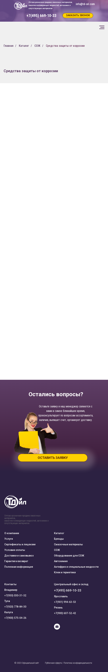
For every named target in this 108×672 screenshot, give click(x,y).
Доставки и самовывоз (19, 555)
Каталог (24, 45)
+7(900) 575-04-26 (15, 617)
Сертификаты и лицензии (20, 544)
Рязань (58, 607)
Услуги (8, 538)
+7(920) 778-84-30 (15, 606)
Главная (8, 45)
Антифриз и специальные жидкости (76, 566)
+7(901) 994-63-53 (65, 602)
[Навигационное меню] (101, 27)
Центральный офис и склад (71, 584)
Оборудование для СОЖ (69, 555)
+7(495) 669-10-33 (67, 590)
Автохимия (61, 561)
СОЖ (37, 45)
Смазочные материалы (68, 544)
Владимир (10, 589)
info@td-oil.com (85, 4)
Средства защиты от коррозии (65, 45)
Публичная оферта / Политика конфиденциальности (68, 663)
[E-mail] (57, 628)
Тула (7, 601)
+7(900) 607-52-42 (65, 613)
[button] (78, 15)
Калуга (8, 612)
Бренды (59, 538)
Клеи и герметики (65, 572)
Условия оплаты (14, 550)
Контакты (10, 584)
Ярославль (61, 596)
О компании (11, 533)
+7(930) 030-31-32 (15, 595)
